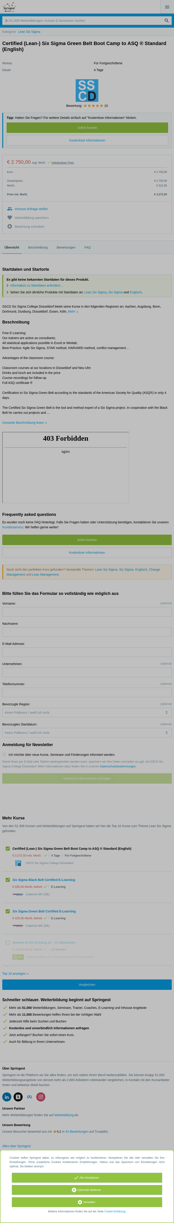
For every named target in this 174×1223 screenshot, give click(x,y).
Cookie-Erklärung (115, 1211)
